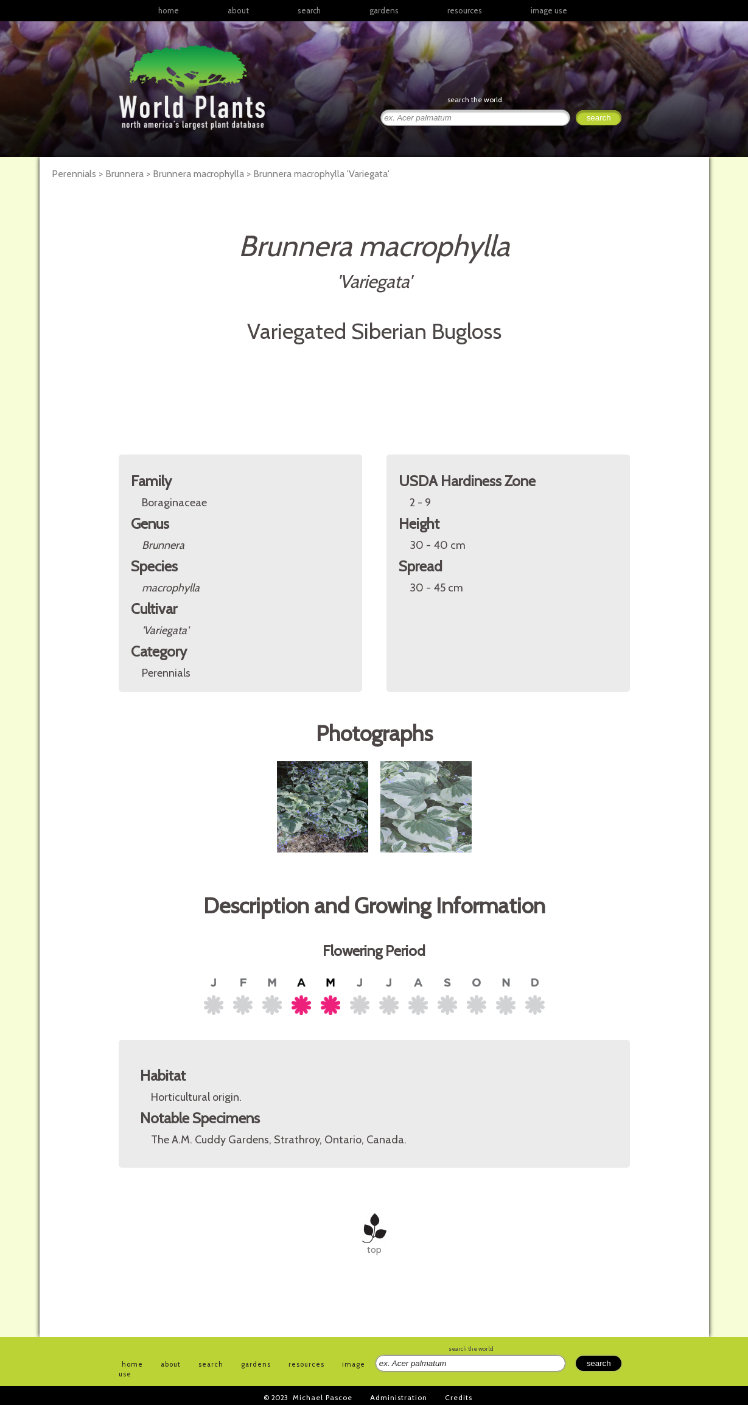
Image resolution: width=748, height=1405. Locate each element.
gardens (384, 10)
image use (549, 10)
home (168, 10)
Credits (458, 1397)
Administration (398, 1397)
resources (306, 1364)
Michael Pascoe (322, 1397)
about (238, 10)
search (309, 10)
